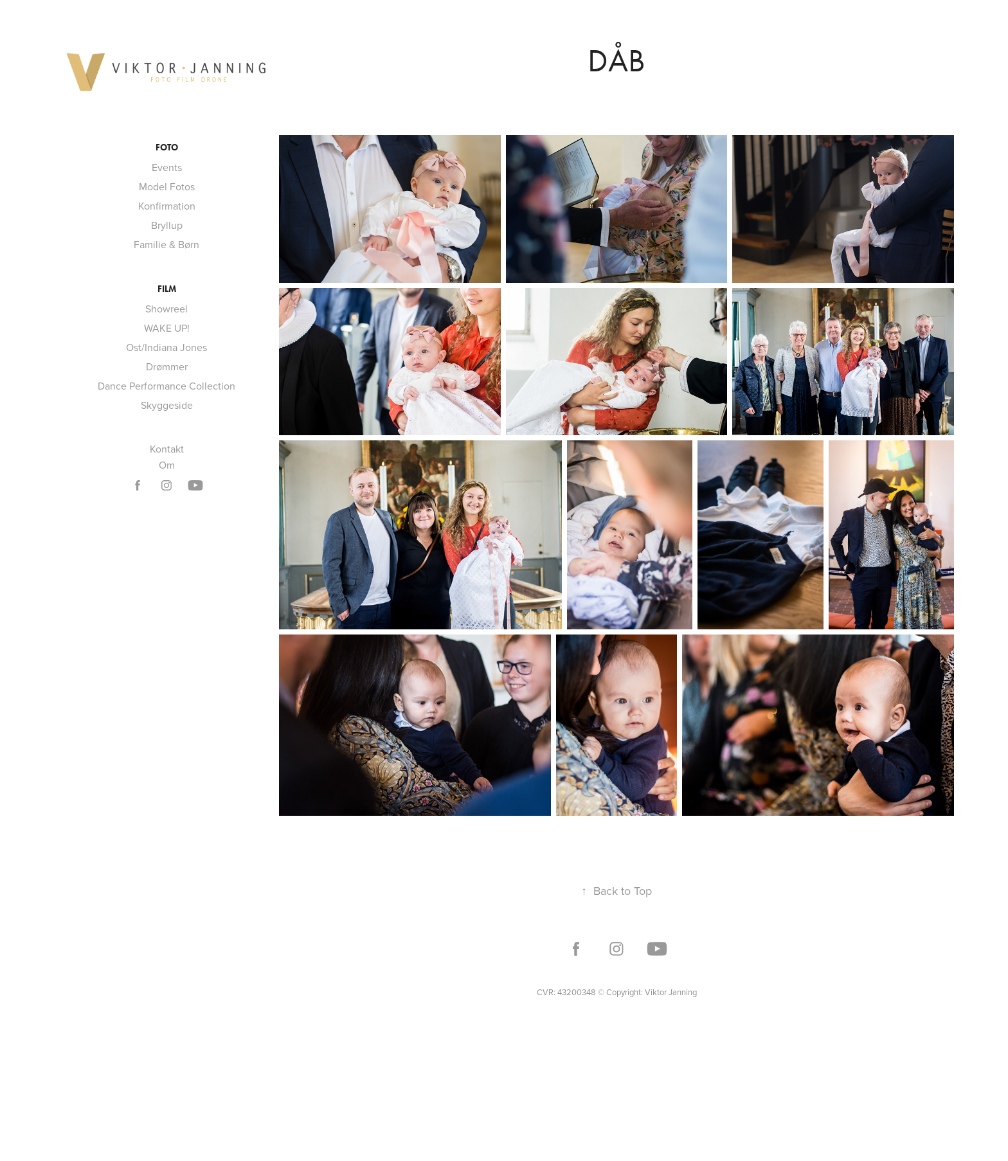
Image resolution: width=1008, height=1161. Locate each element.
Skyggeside (167, 405)
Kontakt (167, 449)
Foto (167, 147)
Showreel (166, 309)
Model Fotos (167, 186)
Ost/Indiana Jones (166, 347)
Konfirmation (166, 206)
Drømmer (167, 366)
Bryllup (167, 225)
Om (167, 465)
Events (167, 167)
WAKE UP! (167, 328)
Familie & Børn (166, 244)
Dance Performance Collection (166, 386)
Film (167, 289)
